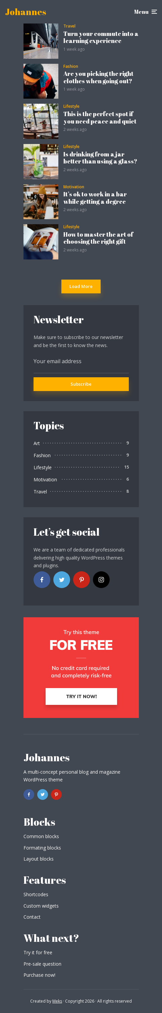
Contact (32, 917)
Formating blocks (42, 848)
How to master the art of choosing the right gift (98, 238)
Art (37, 443)
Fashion (70, 66)
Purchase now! (39, 975)
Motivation (73, 187)
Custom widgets (41, 906)
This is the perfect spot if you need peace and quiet (100, 117)
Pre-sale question (42, 964)
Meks (57, 1001)
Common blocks (41, 836)
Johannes (25, 12)
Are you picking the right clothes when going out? (98, 77)
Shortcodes (35, 894)
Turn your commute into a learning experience (101, 37)
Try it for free (37, 952)
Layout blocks (38, 859)
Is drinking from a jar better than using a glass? (100, 158)
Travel (69, 26)
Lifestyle (71, 106)
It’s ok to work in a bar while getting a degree (95, 198)
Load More (81, 286)
